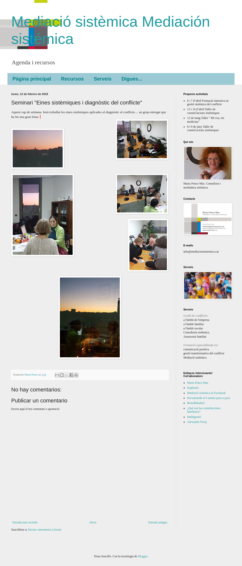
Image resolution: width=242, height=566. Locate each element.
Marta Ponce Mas (197, 382)
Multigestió (194, 417)
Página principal (31, 79)
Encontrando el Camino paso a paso (208, 398)
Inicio (92, 522)
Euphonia (193, 387)
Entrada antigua (157, 522)
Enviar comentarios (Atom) (44, 529)
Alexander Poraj (197, 422)
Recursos (72, 79)
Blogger (142, 556)
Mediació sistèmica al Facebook (206, 393)
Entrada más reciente (25, 522)
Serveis (103, 79)
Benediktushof (196, 403)
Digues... (131, 79)
